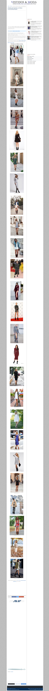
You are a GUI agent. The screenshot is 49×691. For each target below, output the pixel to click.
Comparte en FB (14, 596)
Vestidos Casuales (40, 688)
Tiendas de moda (13, 688)
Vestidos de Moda (36, 688)
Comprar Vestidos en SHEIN (31, 62)
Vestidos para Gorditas (30, 58)
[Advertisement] (17, 18)
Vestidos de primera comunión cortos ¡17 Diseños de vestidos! (36, 31)
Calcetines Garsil (29, 59)
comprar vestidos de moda (22, 40)
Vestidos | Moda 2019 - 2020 (16, 689)
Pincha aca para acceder (11, 42)
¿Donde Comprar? (32, 688)
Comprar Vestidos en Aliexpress (31, 61)
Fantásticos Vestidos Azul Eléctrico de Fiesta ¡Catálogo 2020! (36, 26)
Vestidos (12, 671)
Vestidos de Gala (29, 57)
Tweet (18, 596)
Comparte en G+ (21, 596)
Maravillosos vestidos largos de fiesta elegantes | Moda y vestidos (36, 36)
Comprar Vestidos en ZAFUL (31, 63)
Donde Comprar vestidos (30, 56)
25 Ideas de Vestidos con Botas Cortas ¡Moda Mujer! (15, 8)
